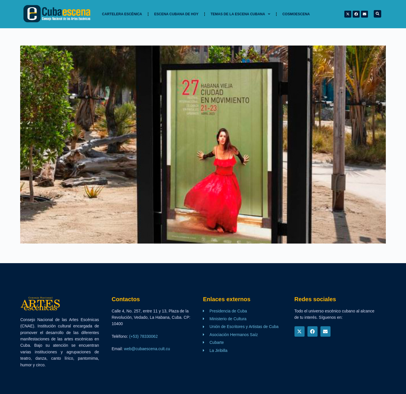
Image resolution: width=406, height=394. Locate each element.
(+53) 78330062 (143, 336)
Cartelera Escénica (122, 14)
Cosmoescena (296, 14)
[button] (377, 14)
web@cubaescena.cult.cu (147, 348)
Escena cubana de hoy (176, 14)
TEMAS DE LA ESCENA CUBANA (240, 14)
